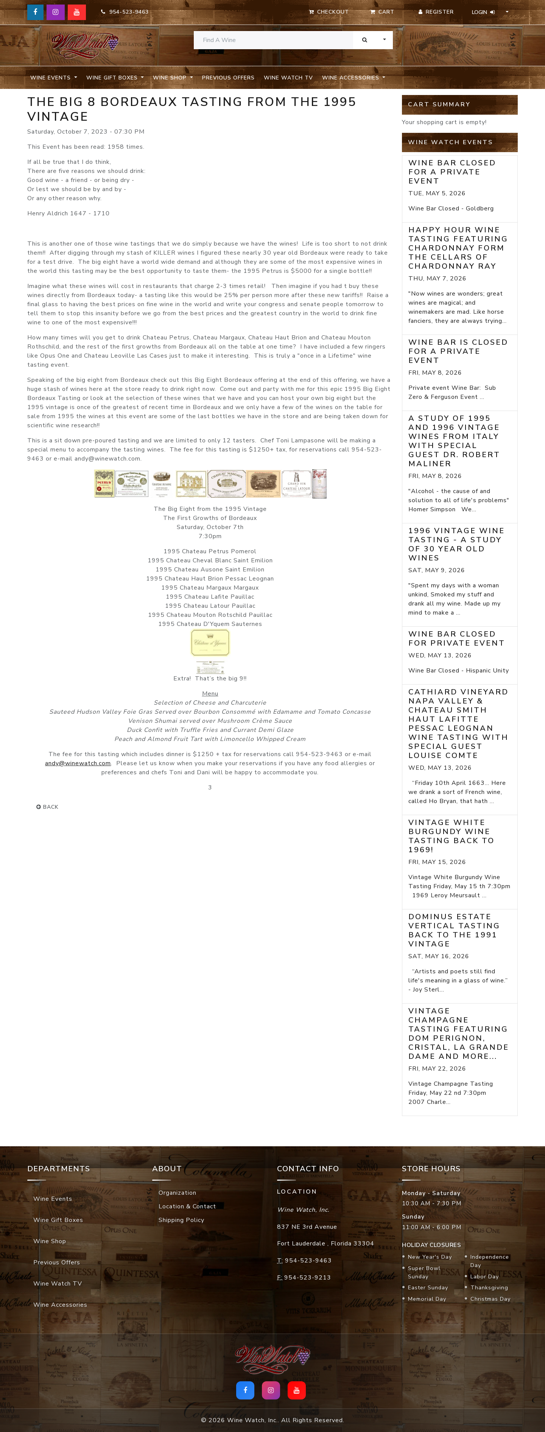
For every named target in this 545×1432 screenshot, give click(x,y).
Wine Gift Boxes (58, 1220)
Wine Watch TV (288, 77)
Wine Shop (49, 1241)
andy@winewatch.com (78, 763)
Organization (177, 1193)
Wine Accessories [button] (351, 77)
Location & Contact (187, 1206)
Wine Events (52, 1199)
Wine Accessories (60, 1305)
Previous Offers (228, 77)
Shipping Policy (181, 1220)
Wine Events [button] (51, 77)
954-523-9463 (125, 12)
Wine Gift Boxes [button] (113, 77)
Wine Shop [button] (170, 77)
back (47, 807)
